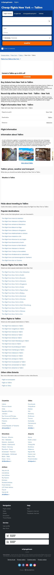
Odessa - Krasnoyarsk (8, 444)
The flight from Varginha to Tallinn (13, 328)
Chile (3, 409)
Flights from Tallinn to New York (10, 59)
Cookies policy (31, 559)
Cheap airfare (5, 55)
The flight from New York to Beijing (13, 293)
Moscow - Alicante (7, 437)
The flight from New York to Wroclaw (14, 299)
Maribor (30, 409)
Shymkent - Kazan (7, 449)
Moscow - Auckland (8, 442)
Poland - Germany (7, 447)
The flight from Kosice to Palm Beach (14, 245)
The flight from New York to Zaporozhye (15, 290)
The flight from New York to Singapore (14, 284)
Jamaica (4, 413)
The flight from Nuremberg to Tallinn (14, 347)
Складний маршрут (29, 13)
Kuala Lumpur (32, 439)
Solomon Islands (6, 406)
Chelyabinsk (31, 406)
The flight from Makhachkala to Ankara (14, 233)
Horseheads (31, 404)
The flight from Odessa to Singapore (14, 230)
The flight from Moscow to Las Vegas (14, 239)
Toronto (30, 418)
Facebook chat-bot (33, 513)
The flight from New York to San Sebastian (16, 272)
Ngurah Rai (31, 451)
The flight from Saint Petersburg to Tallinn (15, 341)
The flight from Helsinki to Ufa (11, 236)
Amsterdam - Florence (8, 451)
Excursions (6, 515)
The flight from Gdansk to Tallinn (12, 325)
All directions (6, 461)
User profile (6, 526)
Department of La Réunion (10, 418)
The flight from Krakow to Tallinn (12, 356)
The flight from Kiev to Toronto (12, 260)
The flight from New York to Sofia (12, 302)
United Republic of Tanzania (10, 425)
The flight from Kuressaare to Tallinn (14, 362)
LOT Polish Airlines (7, 487)
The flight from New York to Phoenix (13, 308)
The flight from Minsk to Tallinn (12, 338)
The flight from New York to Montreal (14, 296)
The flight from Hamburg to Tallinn (13, 350)
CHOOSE (27, 77)
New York (14, 55)
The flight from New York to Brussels (13, 278)
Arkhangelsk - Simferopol (9, 454)
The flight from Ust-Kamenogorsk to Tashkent (17, 257)
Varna (30, 442)
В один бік (17, 13)
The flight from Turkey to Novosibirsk (14, 251)
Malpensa (31, 449)
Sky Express (5, 477)
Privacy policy (21, 559)
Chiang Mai (31, 444)
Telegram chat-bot (33, 511)
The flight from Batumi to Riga (12, 227)
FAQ (28, 508)
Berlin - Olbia (6, 456)
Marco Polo (31, 456)
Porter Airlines (6, 485)
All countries (6, 428)
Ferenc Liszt (31, 454)
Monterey (31, 413)
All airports (31, 461)
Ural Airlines (5, 473)
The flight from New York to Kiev (12, 314)
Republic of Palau (7, 411)
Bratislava (31, 447)
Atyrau (30, 437)
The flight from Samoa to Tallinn (12, 331)
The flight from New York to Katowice (14, 281)
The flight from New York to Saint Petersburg (16, 305)
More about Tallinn (27, 163)
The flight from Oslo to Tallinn (11, 344)
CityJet (4, 489)
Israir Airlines (5, 475)
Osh (29, 411)
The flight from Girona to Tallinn (12, 335)
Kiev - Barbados (6, 439)
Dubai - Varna (6, 459)
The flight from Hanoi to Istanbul (12, 218)
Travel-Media (7, 518)
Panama (4, 421)
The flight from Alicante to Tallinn (12, 368)
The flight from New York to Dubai (13, 287)
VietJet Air (5, 492)
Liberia (4, 404)
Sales (4, 511)
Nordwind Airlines (7, 482)
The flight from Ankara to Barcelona (13, 224)
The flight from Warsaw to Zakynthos (14, 221)
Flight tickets (7, 508)
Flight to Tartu (6, 385)
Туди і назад (8, 13)
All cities (30, 428)
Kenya (4, 423)
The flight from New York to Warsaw (13, 311)
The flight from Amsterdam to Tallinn (14, 365)
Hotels (5, 513)
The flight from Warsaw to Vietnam (13, 248)
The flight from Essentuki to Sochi (13, 242)
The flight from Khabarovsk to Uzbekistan (15, 254)
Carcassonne (32, 423)
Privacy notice (42, 559)
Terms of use (11, 559)
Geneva (30, 425)
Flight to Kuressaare (8, 379)
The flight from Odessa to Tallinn (12, 353)
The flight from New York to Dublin (13, 275)
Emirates (4, 480)
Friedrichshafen (32, 459)
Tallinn (21, 55)
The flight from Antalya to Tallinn (12, 359)
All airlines (5, 494)
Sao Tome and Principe (9, 416)
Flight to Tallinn (7, 382)
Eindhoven (31, 416)
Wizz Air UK (5, 470)
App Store (6, 528)
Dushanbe (31, 421)
